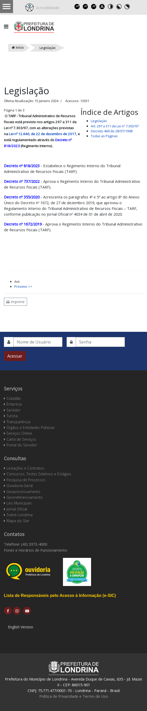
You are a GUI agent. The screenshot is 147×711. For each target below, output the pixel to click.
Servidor (13, 410)
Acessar (14, 356)
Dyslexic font (102, 6)
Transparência (18, 421)
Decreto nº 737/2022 (22, 181)
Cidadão (14, 398)
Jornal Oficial (17, 509)
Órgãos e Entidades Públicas (31, 427)
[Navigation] (6, 26)
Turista (12, 415)
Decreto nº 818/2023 (22, 165)
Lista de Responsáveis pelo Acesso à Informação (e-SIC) (60, 595)
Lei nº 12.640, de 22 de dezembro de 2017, (43, 134)
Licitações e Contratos (25, 468)
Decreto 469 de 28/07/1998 (111, 131)
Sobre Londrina (20, 514)
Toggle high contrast (110, 6)
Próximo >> (23, 286)
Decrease (85, 6)
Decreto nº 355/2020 (22, 196)
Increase (77, 6)
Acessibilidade (46, 7)
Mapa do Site (18, 520)
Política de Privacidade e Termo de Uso (73, 696)
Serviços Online (19, 433)
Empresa (14, 404)
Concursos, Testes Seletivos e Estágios (39, 473)
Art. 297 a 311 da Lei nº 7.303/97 (115, 126)
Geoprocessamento (23, 491)
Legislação (99, 121)
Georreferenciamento (25, 497)
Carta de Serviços (21, 439)
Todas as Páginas (104, 136)
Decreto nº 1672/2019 (23, 224)
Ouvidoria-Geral (20, 485)
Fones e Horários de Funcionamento (35, 550)
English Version (20, 627)
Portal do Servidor (22, 444)
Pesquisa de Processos (26, 479)
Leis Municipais (19, 503)
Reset (94, 6)
